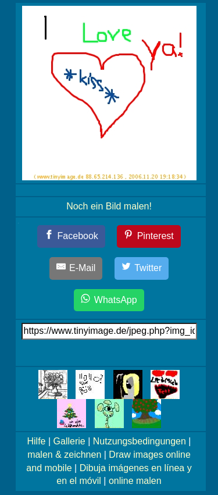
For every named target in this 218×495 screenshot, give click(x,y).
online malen (135, 481)
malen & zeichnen (64, 455)
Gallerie (69, 441)
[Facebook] (71, 236)
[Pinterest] (149, 236)
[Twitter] (142, 268)
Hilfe (36, 441)
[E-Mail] (76, 268)
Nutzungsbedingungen (139, 441)
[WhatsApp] (109, 300)
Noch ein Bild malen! (109, 206)
